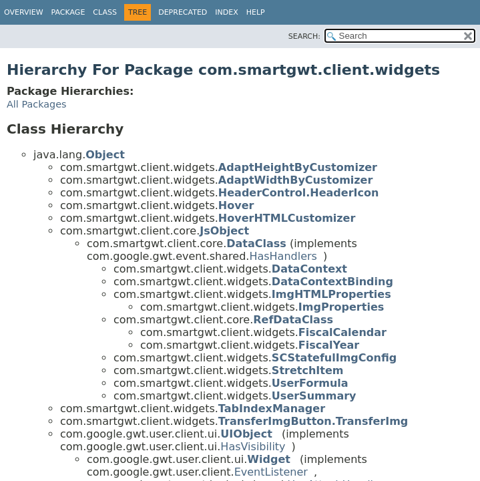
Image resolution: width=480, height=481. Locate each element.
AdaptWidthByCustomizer (295, 180)
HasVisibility (252, 446)
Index (226, 12)
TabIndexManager (271, 408)
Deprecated (182, 12)
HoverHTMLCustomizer (286, 218)
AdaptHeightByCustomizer (297, 167)
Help (255, 12)
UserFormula (310, 383)
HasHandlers (283, 256)
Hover (236, 205)
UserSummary (314, 395)
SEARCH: (304, 36)
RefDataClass (293, 319)
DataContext (309, 269)
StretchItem (308, 370)
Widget (268, 459)
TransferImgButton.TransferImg (313, 421)
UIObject (246, 434)
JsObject (224, 230)
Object (105, 154)
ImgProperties (341, 307)
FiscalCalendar (342, 332)
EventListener (271, 472)
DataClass (256, 243)
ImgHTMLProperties (331, 294)
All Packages (37, 104)
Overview (23, 12)
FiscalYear (328, 345)
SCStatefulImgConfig (334, 357)
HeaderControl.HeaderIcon (298, 192)
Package (68, 12)
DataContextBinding (332, 281)
